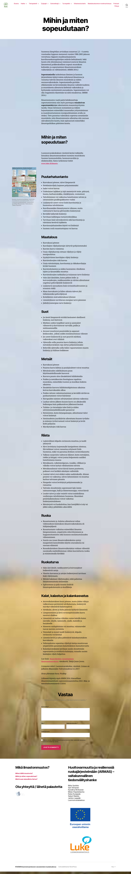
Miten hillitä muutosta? (25, 776)
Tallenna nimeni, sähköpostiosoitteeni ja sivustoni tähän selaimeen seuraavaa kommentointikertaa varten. (64, 743)
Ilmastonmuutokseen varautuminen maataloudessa (39, 869)
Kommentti (45, 709)
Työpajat (44, 5)
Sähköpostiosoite (72, 726)
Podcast (116, 5)
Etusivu (16, 5)
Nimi (43, 726)
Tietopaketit (33, 5)
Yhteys (116, 7)
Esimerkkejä (54, 5)
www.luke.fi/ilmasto (50, 166)
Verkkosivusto (45, 734)
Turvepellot (66, 5)
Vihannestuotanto (80, 5)
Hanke (23, 5)
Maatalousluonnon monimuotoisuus (99, 5)
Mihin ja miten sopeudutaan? (27, 779)
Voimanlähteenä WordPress (69, 869)
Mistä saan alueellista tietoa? (27, 782)
